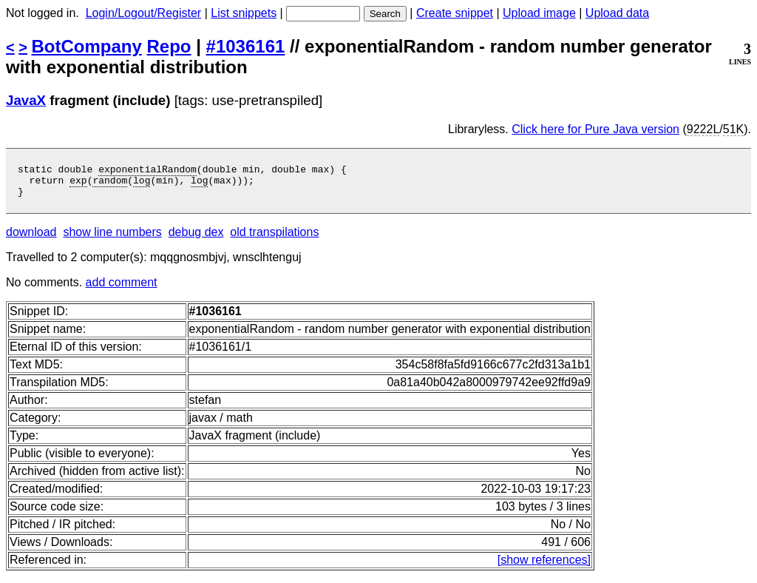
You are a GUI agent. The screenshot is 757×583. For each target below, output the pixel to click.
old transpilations (274, 238)
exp (77, 184)
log (141, 184)
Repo (169, 46)
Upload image (539, 13)
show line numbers (112, 238)
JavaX (26, 100)
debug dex (196, 238)
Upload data (617, 13)
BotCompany (87, 46)
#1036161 (245, 46)
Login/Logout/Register (144, 13)
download (31, 238)
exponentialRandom (147, 171)
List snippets (243, 13)
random (109, 184)
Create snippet (454, 13)
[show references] (544, 566)
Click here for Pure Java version (595, 129)
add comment (121, 289)
